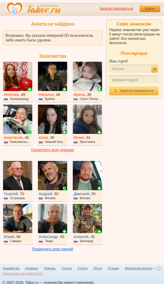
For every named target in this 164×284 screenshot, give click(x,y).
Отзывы (113, 268)
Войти (150, 9)
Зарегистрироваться (116, 8)
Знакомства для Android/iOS (23, 274)
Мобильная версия (138, 268)
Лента (97, 268)
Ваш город (118, 61)
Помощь (50, 268)
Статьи (83, 268)
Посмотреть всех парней (52, 249)
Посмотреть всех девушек (52, 150)
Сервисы (31, 268)
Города (66, 268)
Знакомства (11, 268)
